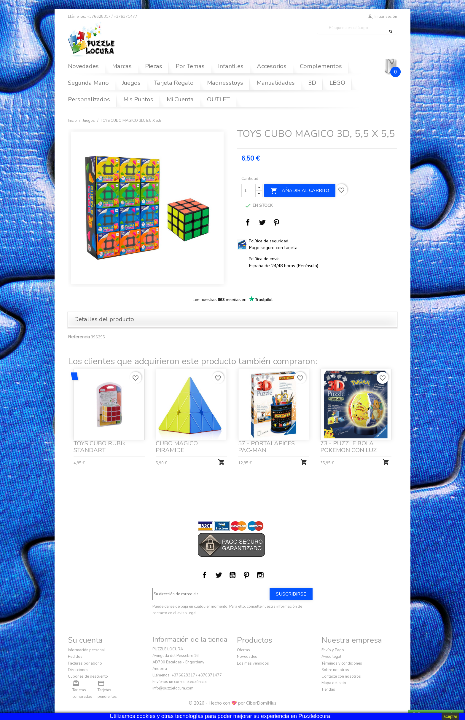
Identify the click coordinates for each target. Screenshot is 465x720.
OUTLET (218, 99)
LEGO (337, 83)
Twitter (218, 575)
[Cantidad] (248, 190)
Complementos (321, 66)
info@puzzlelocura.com (172, 688)
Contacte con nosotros (341, 676)
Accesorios (271, 66)
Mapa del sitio (333, 683)
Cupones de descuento (88, 676)
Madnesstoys (225, 83)
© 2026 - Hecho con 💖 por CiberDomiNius (232, 703)
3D (312, 83)
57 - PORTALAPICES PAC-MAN (267, 444)
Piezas (153, 66)
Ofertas (243, 650)
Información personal (86, 650)
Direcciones (78, 670)
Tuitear (262, 222)
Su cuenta (85, 640)
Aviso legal (331, 656)
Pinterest (276, 222)
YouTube (232, 575)
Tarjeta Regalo (174, 83)
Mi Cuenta (180, 99)
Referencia (79, 337)
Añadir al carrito (299, 190)
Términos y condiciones (341, 663)
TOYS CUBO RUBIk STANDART (100, 444)
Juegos (131, 83)
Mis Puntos (138, 99)
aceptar (450, 716)
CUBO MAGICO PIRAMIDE (177, 444)
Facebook (205, 575)
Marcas (122, 66)
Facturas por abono (85, 663)
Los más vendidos (253, 663)
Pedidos (75, 656)
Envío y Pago (332, 650)
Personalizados (89, 99)
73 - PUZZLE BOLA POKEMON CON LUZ (349, 444)
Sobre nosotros (335, 670)
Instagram (260, 575)
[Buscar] (357, 28)
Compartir (248, 222)
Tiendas (328, 689)
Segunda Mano (88, 83)
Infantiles (230, 66)
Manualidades (276, 83)
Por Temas (190, 66)
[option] (148, 208)
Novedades (83, 66)
